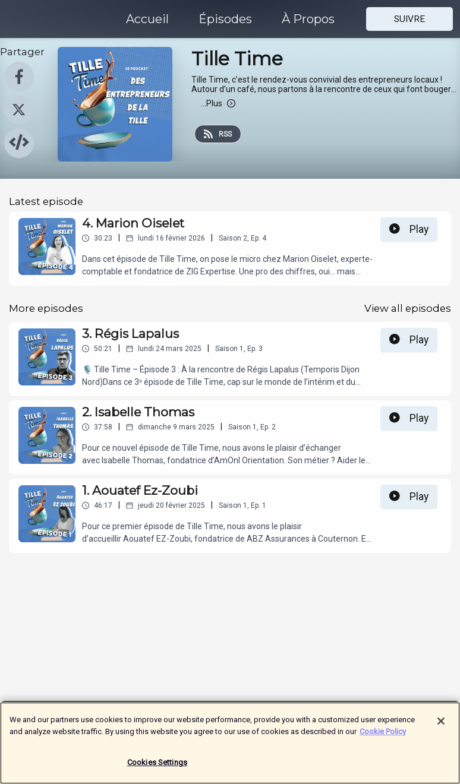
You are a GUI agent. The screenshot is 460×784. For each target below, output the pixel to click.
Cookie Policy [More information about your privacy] (383, 736)
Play (409, 229)
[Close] (441, 727)
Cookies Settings (157, 768)
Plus (218, 103)
